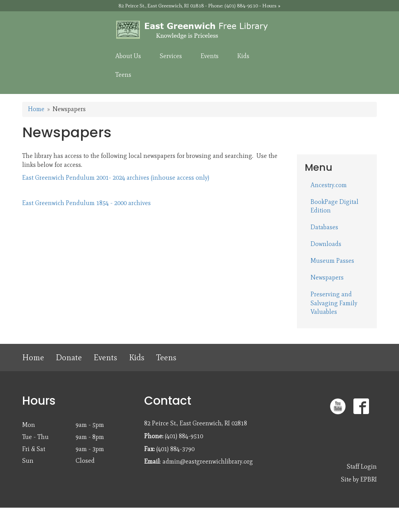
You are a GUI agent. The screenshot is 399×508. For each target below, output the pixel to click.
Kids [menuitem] (243, 56)
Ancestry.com (329, 185)
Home (36, 109)
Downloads (326, 244)
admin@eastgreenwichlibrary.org (207, 461)
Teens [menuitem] (123, 74)
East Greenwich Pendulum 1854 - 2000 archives (86, 203)
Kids (137, 357)
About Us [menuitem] (128, 56)
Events (105, 357)
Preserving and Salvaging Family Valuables (334, 303)
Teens (166, 357)
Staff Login (362, 466)
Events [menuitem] (210, 56)
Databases (324, 227)
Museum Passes (332, 260)
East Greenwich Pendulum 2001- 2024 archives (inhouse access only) (115, 177)
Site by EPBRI (359, 479)
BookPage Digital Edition (334, 206)
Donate (69, 357)
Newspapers (327, 277)
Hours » (271, 5)
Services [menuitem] (171, 56)
